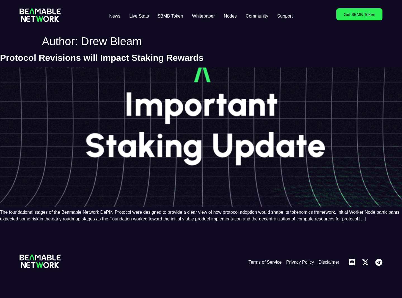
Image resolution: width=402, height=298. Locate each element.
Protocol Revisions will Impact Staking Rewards (102, 58)
